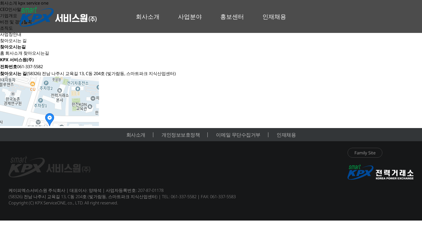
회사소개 (135, 134)
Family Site (365, 153)
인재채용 (286, 134)
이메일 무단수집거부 (238, 134)
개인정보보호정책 (181, 134)
